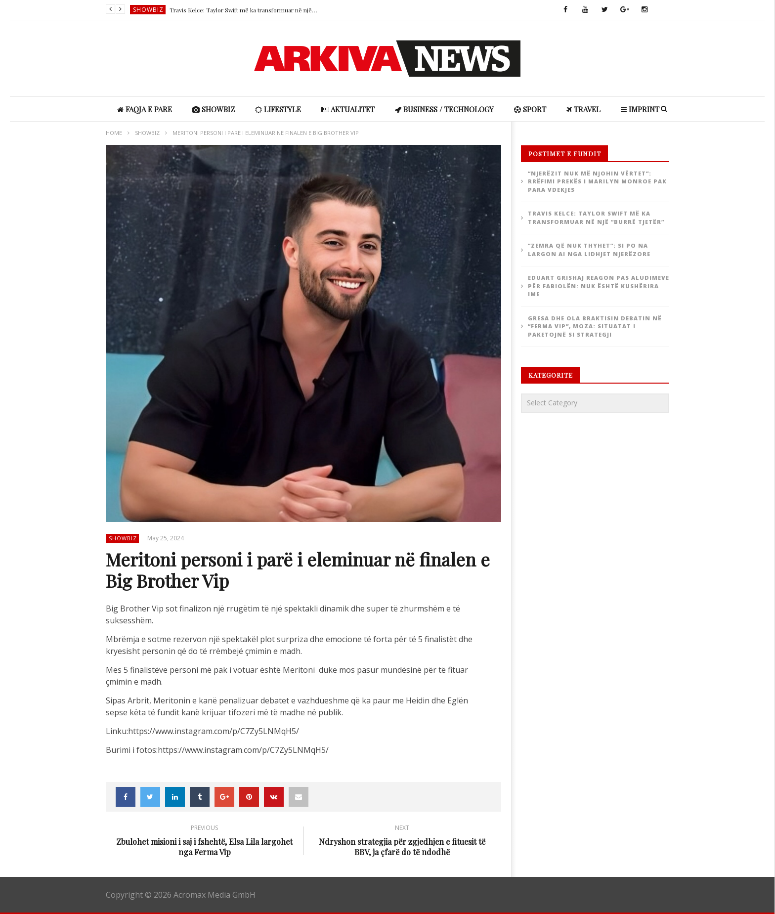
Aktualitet (348, 109)
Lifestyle (278, 109)
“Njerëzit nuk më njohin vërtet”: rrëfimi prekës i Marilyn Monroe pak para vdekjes (597, 181)
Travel (583, 109)
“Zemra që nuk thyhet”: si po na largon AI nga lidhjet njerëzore (589, 250)
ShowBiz (148, 9)
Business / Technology (444, 109)
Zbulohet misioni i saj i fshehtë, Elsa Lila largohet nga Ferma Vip (205, 842)
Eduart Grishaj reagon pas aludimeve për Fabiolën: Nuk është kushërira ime (598, 286)
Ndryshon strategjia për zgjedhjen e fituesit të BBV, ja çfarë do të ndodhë (402, 842)
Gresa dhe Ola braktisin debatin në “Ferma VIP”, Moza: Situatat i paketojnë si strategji (595, 326)
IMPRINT (640, 109)
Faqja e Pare (144, 109)
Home (114, 132)
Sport (530, 109)
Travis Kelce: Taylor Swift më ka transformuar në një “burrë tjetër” (244, 10)
